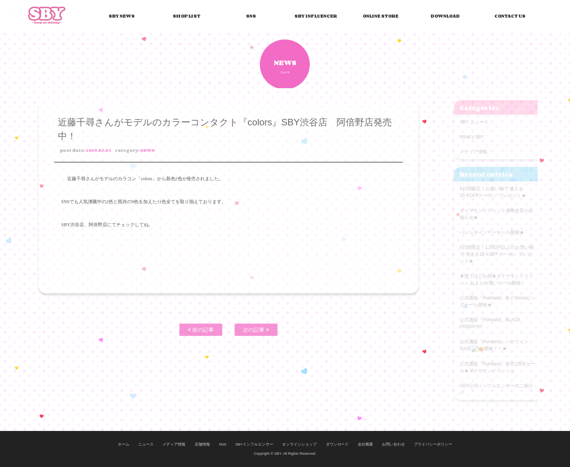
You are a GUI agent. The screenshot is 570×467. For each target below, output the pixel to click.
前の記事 (188, 330)
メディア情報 (173, 444)
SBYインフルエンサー (254, 444)
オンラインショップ (299, 444)
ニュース (146, 444)
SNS (222, 444)
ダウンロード (337, 444)
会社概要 (365, 444)
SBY (47, 15)
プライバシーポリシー (433, 444)
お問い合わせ (393, 444)
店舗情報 (202, 444)
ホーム (123, 444)
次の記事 (244, 330)
